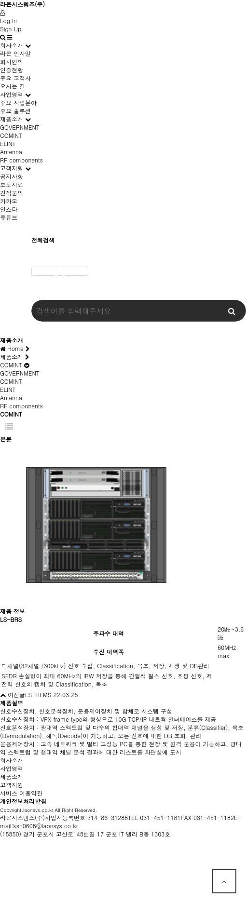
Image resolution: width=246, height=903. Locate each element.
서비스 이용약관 (21, 793)
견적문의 (11, 193)
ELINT (8, 143)
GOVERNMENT (20, 127)
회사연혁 (11, 61)
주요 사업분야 (18, 102)
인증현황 (11, 70)
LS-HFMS (38, 694)
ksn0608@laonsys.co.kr (46, 826)
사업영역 (11, 94)
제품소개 (11, 119)
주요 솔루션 (15, 111)
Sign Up (10, 29)
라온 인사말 (15, 53)
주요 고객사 (15, 78)
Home (15, 348)
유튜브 (8, 217)
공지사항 (11, 176)
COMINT (11, 135)
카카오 (8, 201)
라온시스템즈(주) (22, 4)
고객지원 (11, 168)
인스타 (8, 209)
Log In (8, 20)
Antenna (11, 152)
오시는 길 (12, 86)
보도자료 (11, 184)
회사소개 (11, 45)
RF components (21, 160)
